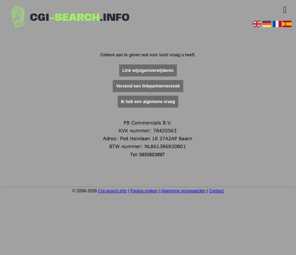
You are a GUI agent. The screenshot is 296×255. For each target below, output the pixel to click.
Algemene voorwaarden (183, 190)
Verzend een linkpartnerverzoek (148, 86)
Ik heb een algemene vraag (148, 101)
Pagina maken (143, 190)
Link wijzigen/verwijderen (148, 70)
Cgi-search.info (112, 190)
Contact (216, 190)
